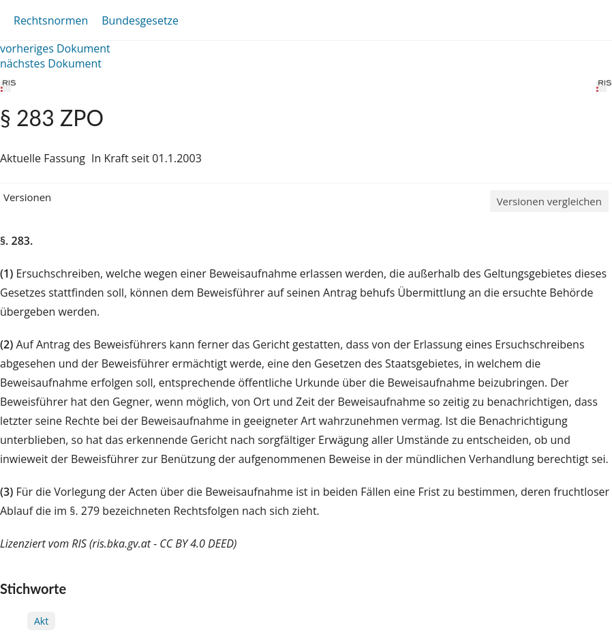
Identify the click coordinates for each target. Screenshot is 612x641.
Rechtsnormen (51, 20)
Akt (41, 620)
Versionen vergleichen (549, 201)
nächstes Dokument (51, 63)
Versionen (27, 197)
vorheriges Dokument (55, 48)
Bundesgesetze (140, 20)
